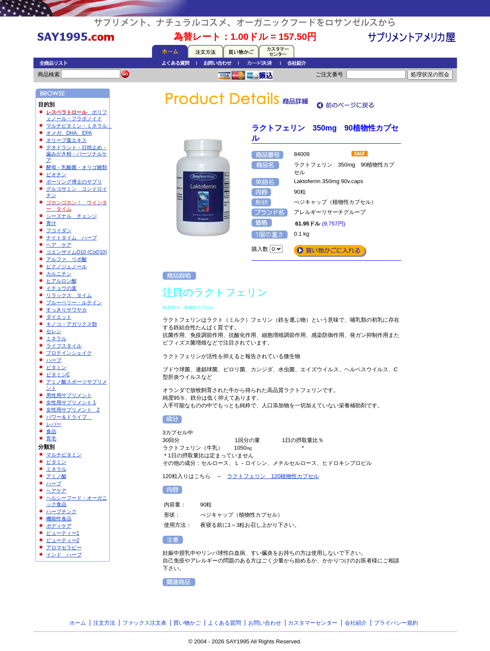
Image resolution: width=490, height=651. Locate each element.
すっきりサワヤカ (66, 310)
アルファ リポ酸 (66, 259)
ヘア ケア (59, 245)
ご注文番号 (330, 74)
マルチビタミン (64, 455)
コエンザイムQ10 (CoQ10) (76, 252)
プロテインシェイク (69, 353)
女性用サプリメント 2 (73, 410)
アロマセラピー (64, 548)
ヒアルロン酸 (61, 281)
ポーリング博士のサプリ (74, 182)
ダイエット (59, 317)
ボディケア (59, 526)
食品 (51, 431)
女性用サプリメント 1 (71, 403)
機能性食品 (59, 519)
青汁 (51, 223)
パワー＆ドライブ (69, 417)
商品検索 (49, 74)
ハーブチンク (61, 512)
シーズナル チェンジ (71, 216)
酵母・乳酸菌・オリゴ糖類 (76, 167)
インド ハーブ (64, 555)
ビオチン (56, 175)
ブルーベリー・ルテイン (74, 303)
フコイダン (59, 231)
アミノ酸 (56, 476)
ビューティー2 (63, 540)
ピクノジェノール (66, 267)
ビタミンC (58, 375)
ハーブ (53, 360)
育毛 (51, 439)
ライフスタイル (64, 346)
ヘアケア (56, 491)
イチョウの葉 (61, 288)
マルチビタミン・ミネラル (79, 126)
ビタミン (56, 367)
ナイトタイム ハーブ (71, 238)
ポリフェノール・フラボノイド (76, 115)
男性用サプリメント (69, 395)
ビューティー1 (63, 533)
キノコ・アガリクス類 (71, 324)
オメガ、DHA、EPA (69, 133)
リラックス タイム (69, 295)
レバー (53, 424)
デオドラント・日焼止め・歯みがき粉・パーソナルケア (76, 154)
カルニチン (59, 274)
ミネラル (56, 339)
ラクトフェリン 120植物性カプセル (273, 476)
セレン (53, 331)
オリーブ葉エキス (66, 140)
